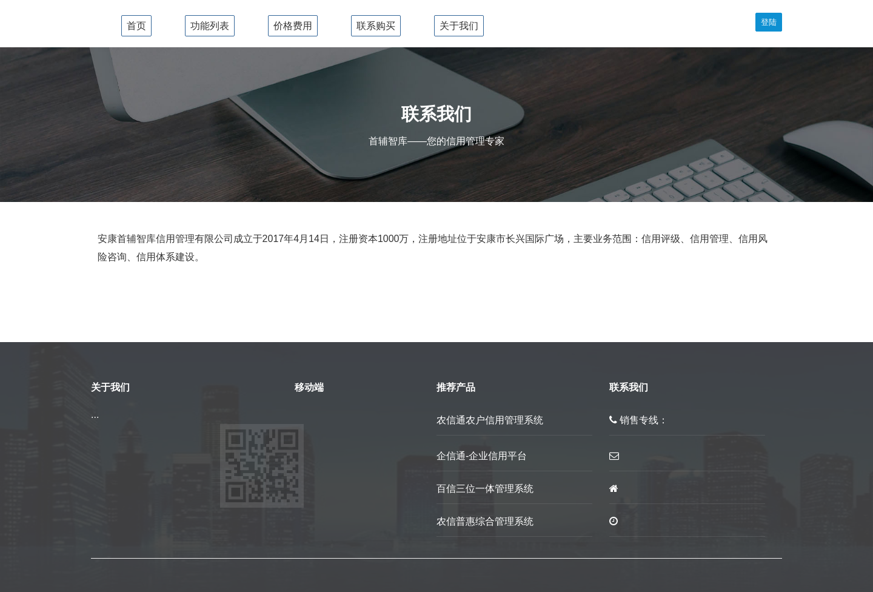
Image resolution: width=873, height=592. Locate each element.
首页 (136, 26)
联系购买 (375, 26)
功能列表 (209, 26)
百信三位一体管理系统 (485, 488)
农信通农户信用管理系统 (489, 420)
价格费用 (292, 26)
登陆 (769, 22)
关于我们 (459, 26)
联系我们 (628, 387)
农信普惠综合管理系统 (485, 521)
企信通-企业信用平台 (481, 456)
